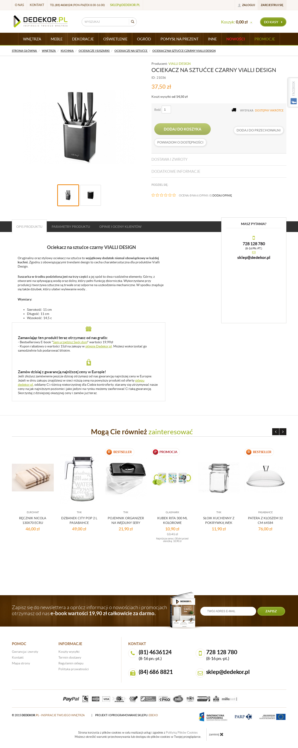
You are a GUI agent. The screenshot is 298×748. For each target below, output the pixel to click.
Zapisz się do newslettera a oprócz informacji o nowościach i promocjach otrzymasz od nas (89, 610)
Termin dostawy (69, 657)
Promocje (264, 39)
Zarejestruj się (272, 5)
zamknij (216, 734)
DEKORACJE (83, 39)
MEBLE (57, 39)
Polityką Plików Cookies (182, 732)
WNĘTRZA (32, 39)
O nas (19, 5)
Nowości (235, 39)
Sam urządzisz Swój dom (70, 342)
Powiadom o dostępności (180, 142)
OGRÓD (144, 39)
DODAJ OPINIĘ (222, 195)
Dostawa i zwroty (169, 159)
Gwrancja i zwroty (25, 651)
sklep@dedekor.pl (125, 5)
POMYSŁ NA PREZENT (179, 39)
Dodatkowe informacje (175, 171)
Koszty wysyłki (69, 651)
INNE (212, 39)
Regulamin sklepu (71, 663)
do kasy (273, 22)
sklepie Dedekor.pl (98, 346)
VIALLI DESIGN (179, 63)
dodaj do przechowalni (259, 130)
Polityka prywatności (73, 669)
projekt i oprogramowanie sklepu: (126, 715)
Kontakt (37, 5)
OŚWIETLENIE (115, 39)
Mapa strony (21, 663)
